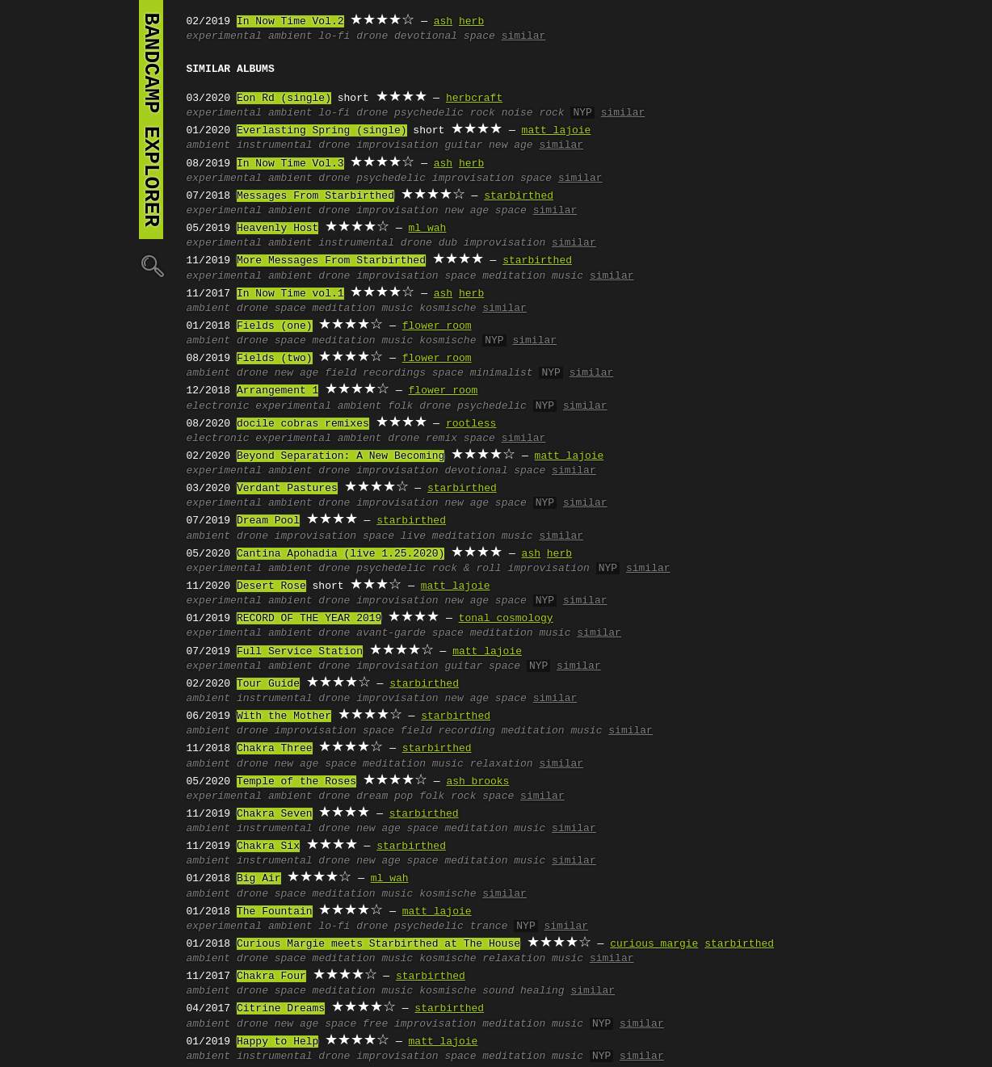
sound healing (523, 991)
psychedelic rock (444, 113)
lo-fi (334, 36)
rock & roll (467, 568)
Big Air (259, 879)
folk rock (447, 796)
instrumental (275, 145)
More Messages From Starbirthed (331, 261)
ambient (290, 36)
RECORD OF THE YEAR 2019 (309, 618)
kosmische (447, 308)
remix (441, 438)
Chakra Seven (275, 814)
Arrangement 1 (277, 391)
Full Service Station (300, 652)
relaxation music (532, 958)
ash (443, 22)
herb (471, 22)
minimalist (501, 373)
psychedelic (391, 178)
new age (511, 145)
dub (448, 243)
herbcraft (474, 98)
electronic (218, 406)
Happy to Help (277, 1042)
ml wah (428, 228)
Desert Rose (271, 586)
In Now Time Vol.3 (290, 164)
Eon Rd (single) (284, 98)
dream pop (384, 796)
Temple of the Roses (296, 782)
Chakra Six (268, 846)
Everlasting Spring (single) (322, 131)
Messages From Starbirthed (315, 196)
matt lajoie (556, 131)
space (479, 36)
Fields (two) (275, 358)
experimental (225, 36)
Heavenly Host (277, 228)
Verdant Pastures (287, 488)
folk (400, 406)
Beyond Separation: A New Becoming (340, 456)
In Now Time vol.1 (290, 294)
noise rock (533, 113)
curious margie (654, 944)
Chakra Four (271, 976)
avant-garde (391, 633)
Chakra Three (275, 748)
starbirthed (518, 196)
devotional (425, 36)
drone (372, 36)
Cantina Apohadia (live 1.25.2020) (340, 554)
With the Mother (284, 716)
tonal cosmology (506, 618)
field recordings (375, 373)
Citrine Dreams (281, 1009)
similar (524, 36)
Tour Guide (268, 684)
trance (489, 926)
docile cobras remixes (303, 424)
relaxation (501, 764)
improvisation (397, 145)
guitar (463, 145)
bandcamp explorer (151, 119)
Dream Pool (268, 521)
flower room (437, 326)
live (413, 536)
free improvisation (419, 1024)
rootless (471, 424)
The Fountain (275, 912)
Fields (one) (275, 326)
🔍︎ (151, 265)
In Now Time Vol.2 (290, 22)
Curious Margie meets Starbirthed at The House (378, 944)
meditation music (532, 276)
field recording (448, 731)
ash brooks (477, 782)
